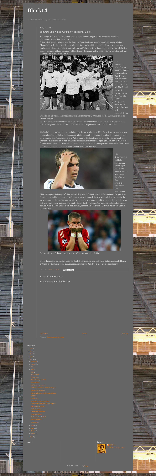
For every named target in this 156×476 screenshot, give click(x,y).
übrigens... (34, 395)
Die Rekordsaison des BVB (38, 417)
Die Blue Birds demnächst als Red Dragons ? (43, 403)
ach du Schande (35, 382)
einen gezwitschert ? (36, 419)
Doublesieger (34, 398)
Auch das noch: (35, 374)
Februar (33, 431)
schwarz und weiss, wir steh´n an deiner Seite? (43, 393)
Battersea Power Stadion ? (38, 406)
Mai (32, 372)
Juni (32, 369)
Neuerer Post (44, 334)
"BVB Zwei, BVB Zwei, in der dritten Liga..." (43, 388)
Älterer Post (124, 334)
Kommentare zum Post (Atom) (55, 337)
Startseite (84, 334)
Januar (33, 433)
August (33, 364)
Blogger (86, 466)
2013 (31, 356)
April (32, 425)
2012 (31, 359)
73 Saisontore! (35, 377)
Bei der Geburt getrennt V (38, 390)
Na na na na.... (35, 422)
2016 (31, 348)
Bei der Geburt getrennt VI (38, 385)
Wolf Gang (112, 445)
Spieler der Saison (36, 409)
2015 (31, 351)
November (34, 361)
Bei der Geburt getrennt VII (38, 380)
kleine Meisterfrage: (36, 414)
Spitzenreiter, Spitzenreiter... (38, 411)
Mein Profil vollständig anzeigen (116, 448)
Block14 (37, 10)
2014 (31, 354)
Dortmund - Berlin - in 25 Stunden (40, 401)
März (32, 428)
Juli (32, 367)
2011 (31, 437)
